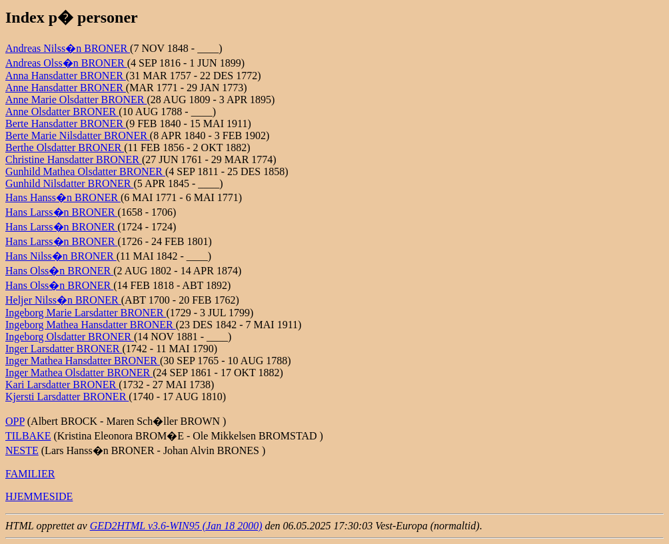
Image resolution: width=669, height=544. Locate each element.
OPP (15, 421)
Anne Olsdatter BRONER (62, 111)
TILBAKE (28, 435)
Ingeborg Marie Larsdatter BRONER (85, 312)
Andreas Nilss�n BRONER (67, 48)
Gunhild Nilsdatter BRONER (69, 183)
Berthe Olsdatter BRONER (64, 147)
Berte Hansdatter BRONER (65, 123)
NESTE (22, 450)
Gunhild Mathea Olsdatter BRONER (85, 171)
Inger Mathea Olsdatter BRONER (79, 372)
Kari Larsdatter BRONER (62, 384)
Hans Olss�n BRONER (59, 270)
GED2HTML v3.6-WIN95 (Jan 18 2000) (176, 525)
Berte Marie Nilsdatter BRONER (77, 135)
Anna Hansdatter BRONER (65, 75)
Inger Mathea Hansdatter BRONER (82, 360)
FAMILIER (30, 473)
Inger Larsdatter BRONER (64, 348)
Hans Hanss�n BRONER (63, 197)
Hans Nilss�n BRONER (61, 256)
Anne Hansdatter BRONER (65, 87)
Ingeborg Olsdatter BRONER (69, 336)
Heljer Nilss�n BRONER (63, 300)
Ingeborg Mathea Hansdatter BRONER (90, 324)
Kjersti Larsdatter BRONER (67, 396)
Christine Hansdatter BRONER (73, 159)
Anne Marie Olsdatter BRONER (76, 99)
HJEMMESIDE (39, 496)
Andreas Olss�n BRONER (66, 63)
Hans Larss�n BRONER (61, 212)
